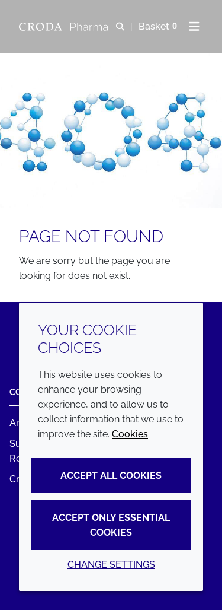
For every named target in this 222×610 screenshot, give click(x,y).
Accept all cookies (111, 475)
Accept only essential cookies (111, 525)
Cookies (130, 434)
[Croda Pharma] (65, 27)
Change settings (111, 564)
